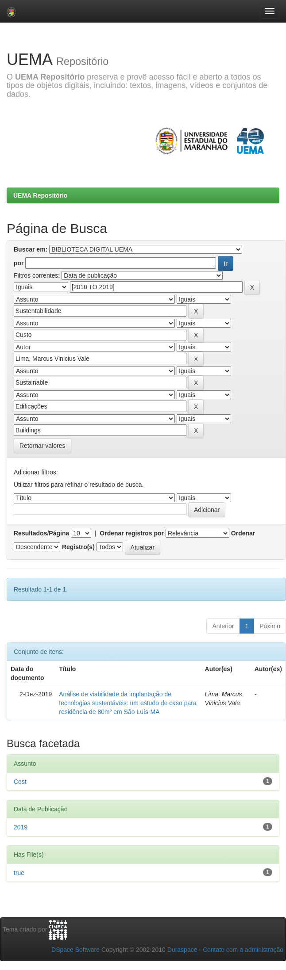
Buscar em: (30, 249)
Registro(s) (78, 546)
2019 (20, 827)
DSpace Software (75, 949)
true (19, 872)
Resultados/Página (41, 533)
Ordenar (243, 533)
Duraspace (182, 949)
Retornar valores (42, 445)
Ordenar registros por (132, 533)
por (19, 263)
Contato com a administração (243, 949)
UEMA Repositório (40, 195)
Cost (20, 781)
